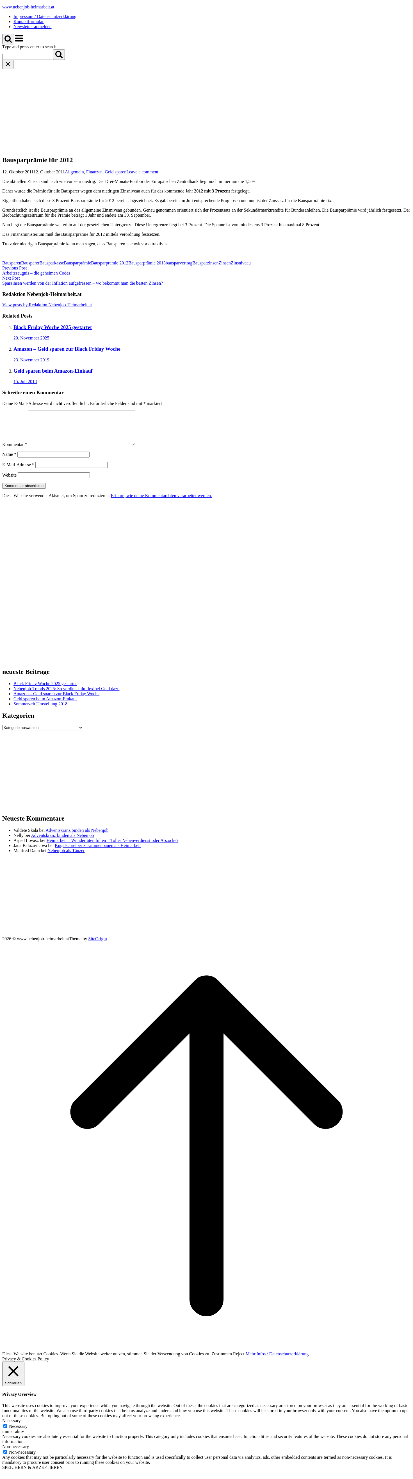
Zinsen (224, 263)
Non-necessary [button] (15, 1453)
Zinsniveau (241, 263)
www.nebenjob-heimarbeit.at (28, 6)
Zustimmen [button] (221, 1360)
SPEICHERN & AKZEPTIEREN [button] (32, 1474)
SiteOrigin (97, 945)
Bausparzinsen (205, 263)
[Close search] (7, 64)
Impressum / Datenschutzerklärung (44, 16)
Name (9, 461)
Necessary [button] (11, 1427)
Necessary (18, 1433)
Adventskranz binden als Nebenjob (76, 837)
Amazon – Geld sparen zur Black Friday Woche (56, 700)
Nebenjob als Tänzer (66, 857)
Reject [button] (239, 1360)
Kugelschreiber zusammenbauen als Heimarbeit (98, 852)
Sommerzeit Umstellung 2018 (40, 710)
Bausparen (11, 263)
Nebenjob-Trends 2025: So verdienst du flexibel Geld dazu (66, 695)
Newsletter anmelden (32, 26)
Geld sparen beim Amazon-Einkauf (45, 705)
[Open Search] (8, 39)
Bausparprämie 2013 (147, 263)
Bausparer (30, 263)
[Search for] (27, 57)
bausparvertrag (179, 263)
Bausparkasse (51, 263)
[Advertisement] (206, 111)
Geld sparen (115, 171)
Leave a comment (142, 171)
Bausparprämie (77, 263)
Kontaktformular (28, 21)
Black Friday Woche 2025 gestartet (45, 690)
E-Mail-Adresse (18, 471)
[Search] (59, 54)
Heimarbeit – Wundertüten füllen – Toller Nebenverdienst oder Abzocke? (112, 847)
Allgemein (74, 171)
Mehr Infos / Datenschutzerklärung (277, 1360)
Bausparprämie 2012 (109, 263)
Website (9, 481)
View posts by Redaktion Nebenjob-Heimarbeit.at (47, 304)
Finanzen (94, 171)
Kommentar (14, 451)
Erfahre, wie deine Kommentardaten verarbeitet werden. (161, 502)
